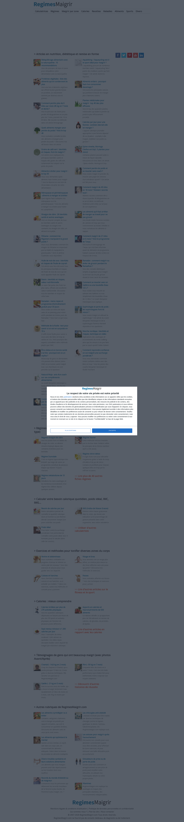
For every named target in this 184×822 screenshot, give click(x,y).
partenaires (68, 397)
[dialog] (92, 411)
